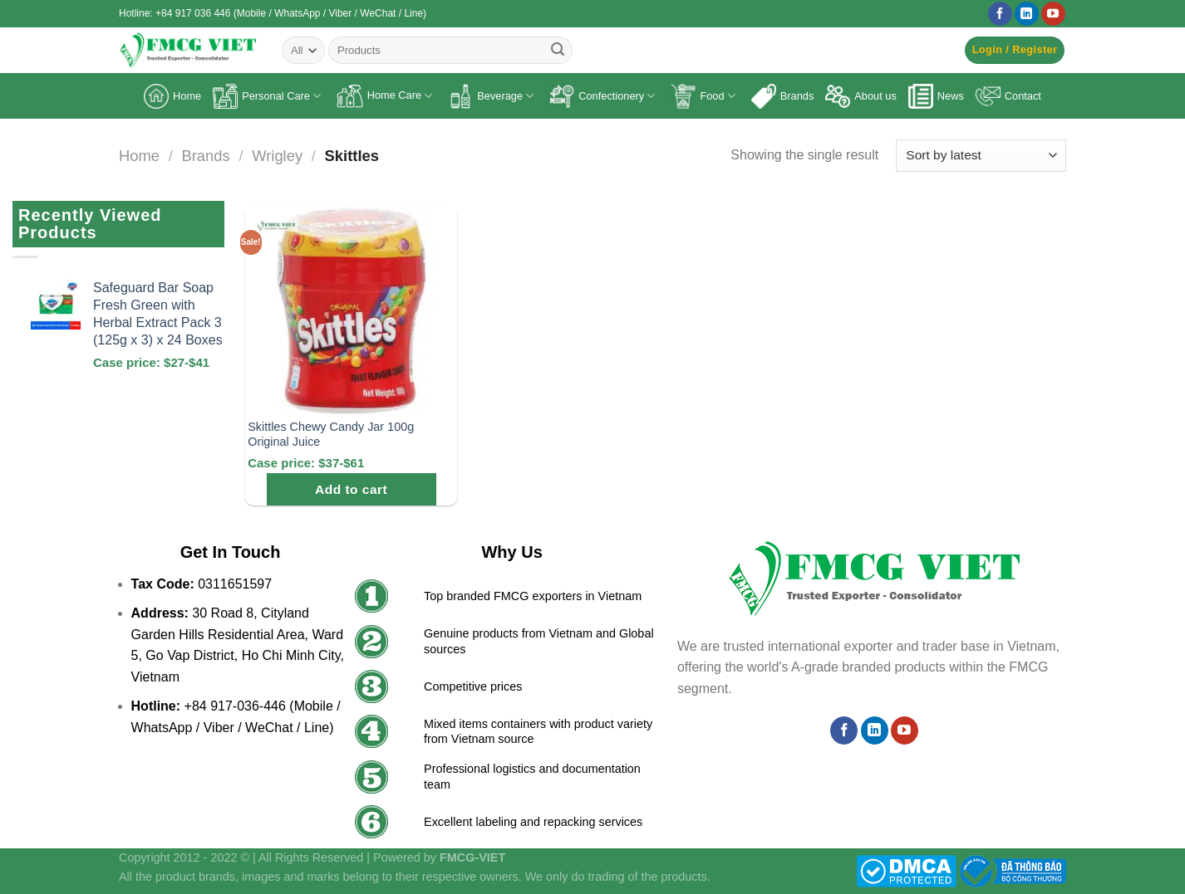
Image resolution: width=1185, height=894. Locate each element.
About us (861, 96)
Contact (1008, 96)
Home (172, 96)
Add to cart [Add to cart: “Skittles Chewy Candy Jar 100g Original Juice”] (351, 489)
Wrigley (277, 155)
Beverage (490, 96)
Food (703, 96)
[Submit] (557, 51)
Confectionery (602, 96)
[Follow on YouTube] (1053, 14)
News (936, 96)
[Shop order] (981, 155)
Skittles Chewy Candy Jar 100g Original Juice (331, 434)
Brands (782, 96)
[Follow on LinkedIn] (1027, 14)
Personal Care (267, 96)
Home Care (384, 96)
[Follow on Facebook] (1000, 14)
